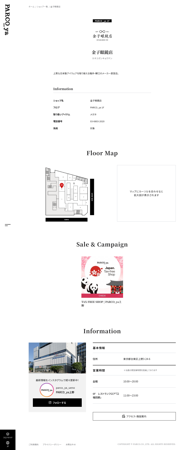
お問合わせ (71, 444)
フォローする (59, 402)
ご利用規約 (33, 444)
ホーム (31, 6)
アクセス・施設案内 (136, 416)
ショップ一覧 (42, 6)
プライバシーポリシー (52, 444)
